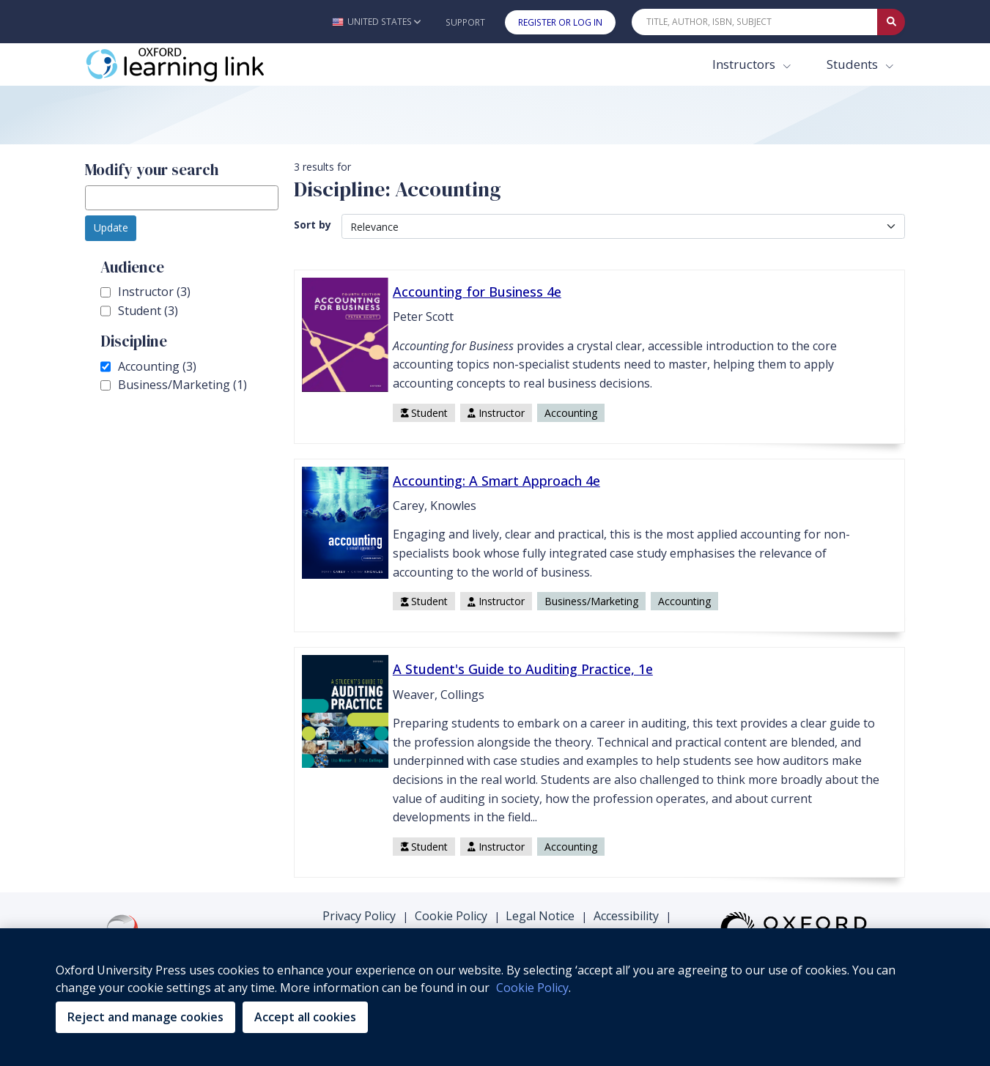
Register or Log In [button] (560, 22)
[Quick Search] (755, 22)
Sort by (312, 225)
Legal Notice (540, 916)
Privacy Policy (359, 916)
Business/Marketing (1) (173, 385)
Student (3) (139, 311)
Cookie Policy (451, 916)
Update (111, 227)
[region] (495, 997)
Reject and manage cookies (145, 1017)
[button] (376, 22)
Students (854, 64)
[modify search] (181, 197)
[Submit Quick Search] (891, 22)
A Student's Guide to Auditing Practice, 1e (523, 669)
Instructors (745, 64)
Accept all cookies (305, 1017)
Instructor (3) (145, 292)
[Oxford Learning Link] (195, 64)
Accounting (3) (148, 367)
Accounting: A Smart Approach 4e (496, 480)
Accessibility (626, 916)
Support (465, 22)
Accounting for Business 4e (477, 291)
